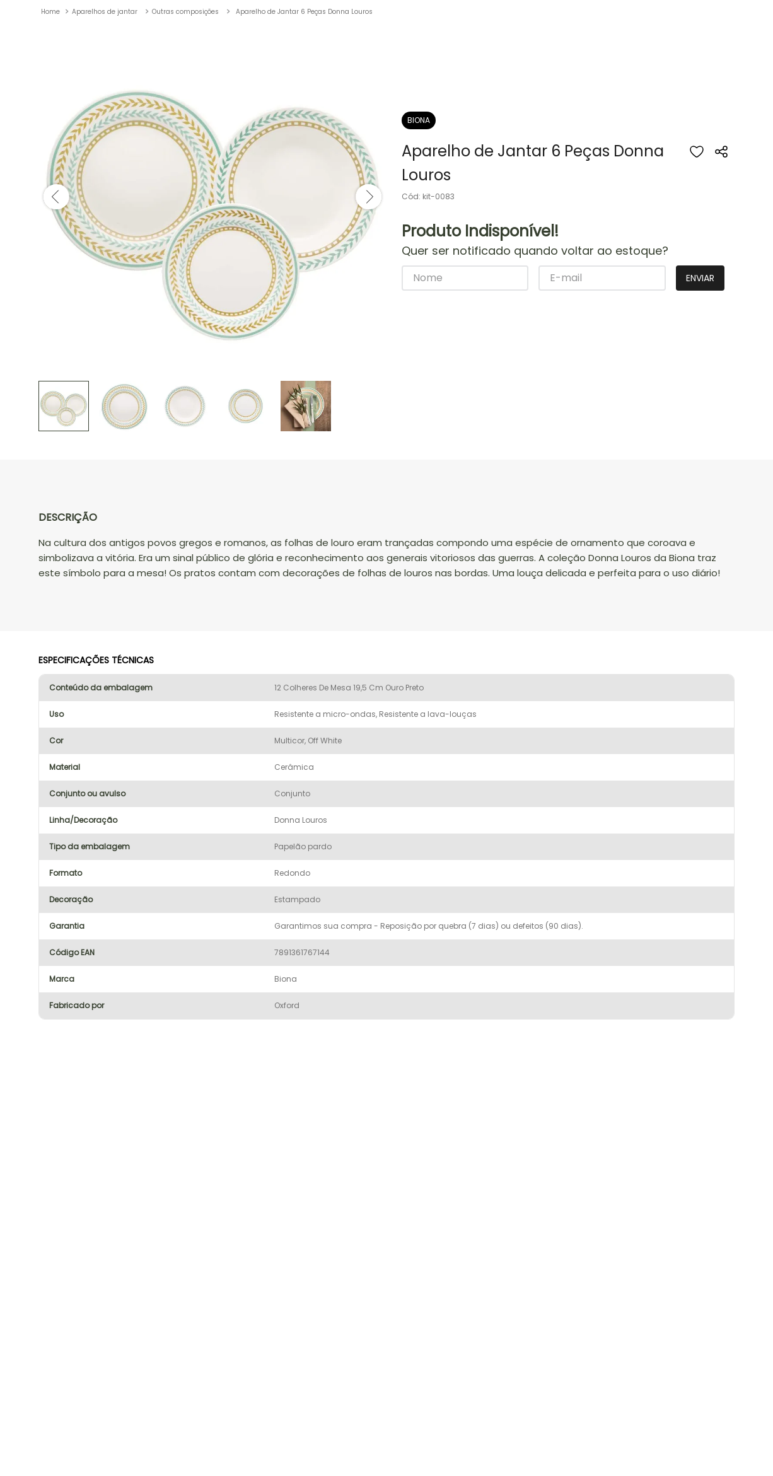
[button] (722, 165)
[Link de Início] (50, 12)
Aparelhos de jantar (104, 11)
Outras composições (185, 11)
